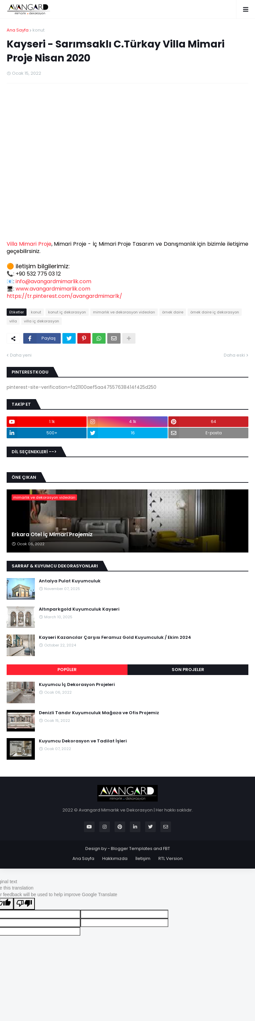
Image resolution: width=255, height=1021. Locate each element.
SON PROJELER (188, 669)
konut (38, 30)
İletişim (142, 858)
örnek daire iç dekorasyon (214, 312)
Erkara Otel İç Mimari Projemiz (52, 534)
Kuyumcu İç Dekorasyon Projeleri (77, 685)
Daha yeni (21, 355)
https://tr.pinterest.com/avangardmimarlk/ (64, 296)
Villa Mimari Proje (29, 244)
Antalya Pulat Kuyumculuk (70, 581)
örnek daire (172, 312)
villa (13, 321)
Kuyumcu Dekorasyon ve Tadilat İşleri (83, 741)
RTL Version (170, 858)
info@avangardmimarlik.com (53, 281)
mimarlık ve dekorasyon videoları (124, 312)
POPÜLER (67, 669)
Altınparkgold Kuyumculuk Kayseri (79, 609)
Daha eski (234, 355)
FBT (166, 848)
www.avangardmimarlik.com (53, 289)
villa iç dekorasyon (41, 321)
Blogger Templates (131, 848)
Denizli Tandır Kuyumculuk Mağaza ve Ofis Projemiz (99, 713)
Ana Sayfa (18, 30)
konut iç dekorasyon (67, 312)
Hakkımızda (115, 858)
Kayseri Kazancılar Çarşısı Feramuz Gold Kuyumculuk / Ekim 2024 (115, 637)
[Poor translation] (24, 904)
